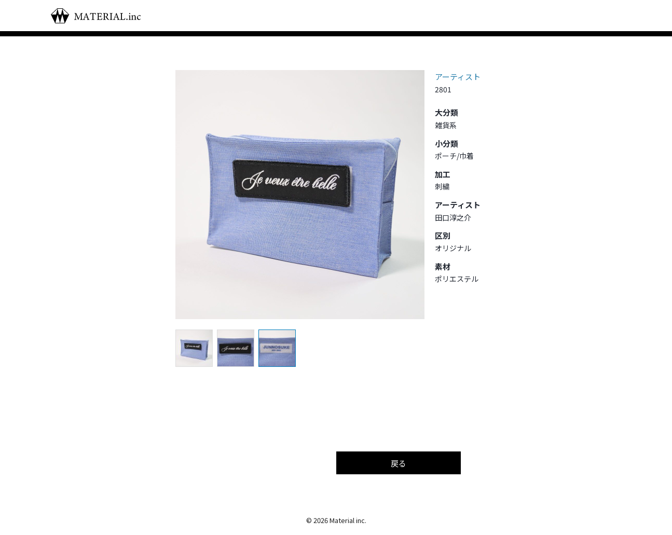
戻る (398, 463)
